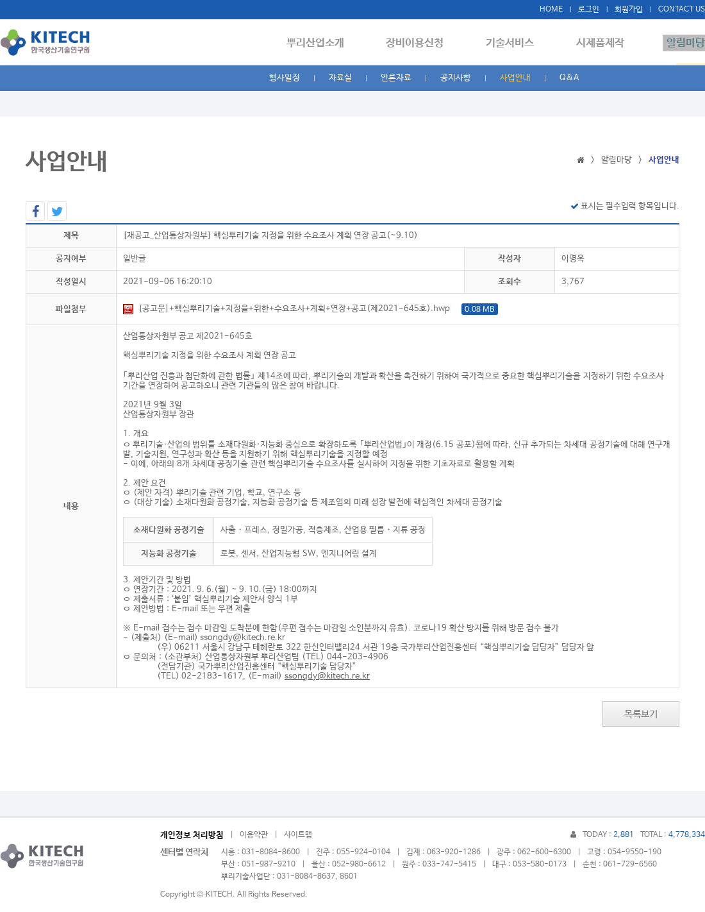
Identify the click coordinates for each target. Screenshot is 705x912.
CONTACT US (681, 9)
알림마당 (686, 43)
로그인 (588, 9)
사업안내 (515, 78)
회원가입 (629, 9)
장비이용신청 (426, 43)
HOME (551, 9)
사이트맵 (298, 835)
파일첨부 (71, 309)
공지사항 (455, 78)
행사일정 (284, 78)
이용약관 (254, 835)
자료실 (340, 78)
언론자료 (396, 78)
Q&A (569, 78)
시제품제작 (604, 43)
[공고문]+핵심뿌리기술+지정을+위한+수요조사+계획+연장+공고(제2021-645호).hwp (310, 309)
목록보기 (641, 714)
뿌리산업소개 (330, 43)
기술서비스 (518, 43)
